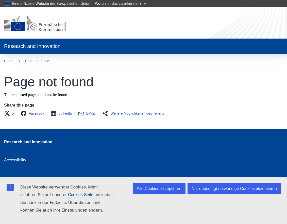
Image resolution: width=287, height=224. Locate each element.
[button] (11, 113)
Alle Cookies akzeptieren (159, 188)
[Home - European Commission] (39, 23)
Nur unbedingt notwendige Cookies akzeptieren (234, 188)
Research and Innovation (28, 142)
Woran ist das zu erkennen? (120, 3)
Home (8, 61)
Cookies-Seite (80, 195)
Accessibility (15, 160)
